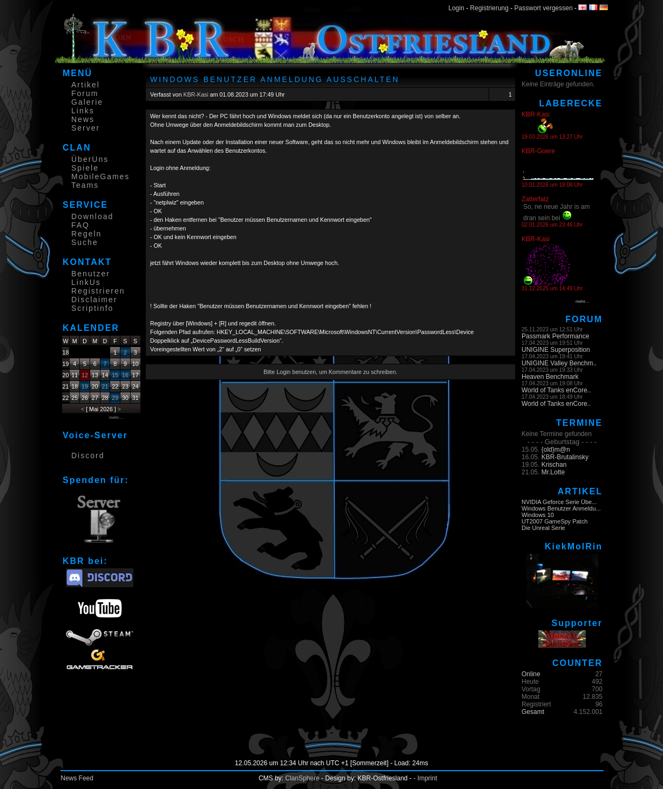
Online (531, 674)
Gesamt (533, 712)
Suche (84, 242)
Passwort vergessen (544, 8)
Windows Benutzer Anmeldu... (561, 508)
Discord (87, 455)
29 (115, 397)
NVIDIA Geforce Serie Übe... (559, 502)
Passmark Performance (555, 336)
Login (456, 8)
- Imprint (425, 778)
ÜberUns (90, 159)
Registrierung (489, 8)
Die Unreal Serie (543, 528)
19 (85, 386)
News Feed (76, 778)
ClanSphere (302, 778)
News (82, 119)
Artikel (85, 84)
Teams (85, 185)
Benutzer (90, 273)
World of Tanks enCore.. (556, 390)
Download (92, 216)
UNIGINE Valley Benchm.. (559, 363)
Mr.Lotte (553, 472)
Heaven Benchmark (550, 376)
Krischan (554, 464)
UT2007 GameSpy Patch (554, 521)
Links (82, 110)
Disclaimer (94, 299)
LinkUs (86, 282)
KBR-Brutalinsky (565, 457)
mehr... (582, 301)
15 (115, 375)
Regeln (86, 233)
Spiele (85, 168)
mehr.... (116, 417)
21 (105, 386)
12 (85, 375)
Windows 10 (538, 515)
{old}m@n (556, 449)
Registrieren (98, 291)
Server (85, 128)
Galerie (87, 102)
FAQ (80, 225)
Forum (84, 93)
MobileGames (100, 176)
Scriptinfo (92, 308)
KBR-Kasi (196, 94)
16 (125, 375)
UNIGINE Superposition (556, 349)
